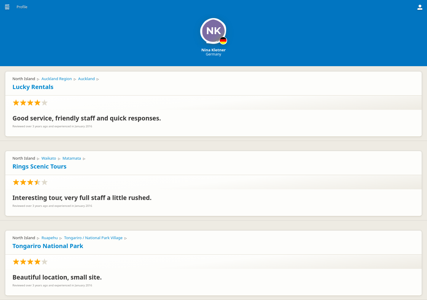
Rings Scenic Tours (39, 166)
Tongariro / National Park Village (93, 237)
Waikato (49, 158)
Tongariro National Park (47, 246)
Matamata (72, 158)
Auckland (86, 78)
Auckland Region (57, 78)
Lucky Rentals (32, 87)
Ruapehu (50, 237)
